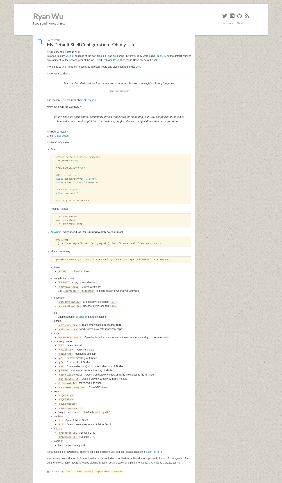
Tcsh (105, 60)
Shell (79, 472)
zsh (138, 66)
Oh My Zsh (118, 472)
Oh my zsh (90, 100)
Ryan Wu (48, 16)
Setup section (62, 135)
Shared (55, 471)
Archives (228, 23)
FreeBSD (161, 55)
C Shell (70, 55)
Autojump (56, 232)
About (240, 23)
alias (81, 316)
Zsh (69, 472)
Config (88, 472)
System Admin (103, 472)
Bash (116, 60)
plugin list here (153, 451)
